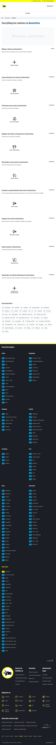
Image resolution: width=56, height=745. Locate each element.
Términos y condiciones (47, 684)
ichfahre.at (7, 742)
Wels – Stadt (33, 541)
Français (16, 736)
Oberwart (32, 380)
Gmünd (5, 581)
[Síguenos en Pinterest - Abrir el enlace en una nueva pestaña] (8, 705)
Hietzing (5, 513)
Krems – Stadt (7, 603)
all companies (51, 76)
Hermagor (33, 417)
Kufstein (32, 466)
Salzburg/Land (7, 423)
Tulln (5, 635)
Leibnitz (5, 377)
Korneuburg (6, 597)
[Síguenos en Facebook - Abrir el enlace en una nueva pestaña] (8, 697)
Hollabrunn (6, 587)
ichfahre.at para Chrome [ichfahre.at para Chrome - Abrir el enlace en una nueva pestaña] (7, 722)
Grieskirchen (33, 503)
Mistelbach (6, 616)
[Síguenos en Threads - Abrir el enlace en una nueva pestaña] (35, 697)
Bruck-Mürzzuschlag (8, 358)
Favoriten (6, 503)
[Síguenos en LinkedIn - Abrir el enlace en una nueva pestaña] (21, 705)
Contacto (17, 684)
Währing (5, 557)
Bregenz (5, 454)
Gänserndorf (6, 584)
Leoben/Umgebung (8, 387)
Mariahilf (5, 535)
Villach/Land (33, 439)
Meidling (5, 538)
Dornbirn (5, 460)
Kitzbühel (33, 463)
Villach (32, 433)
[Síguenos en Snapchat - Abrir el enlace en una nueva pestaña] (48, 701)
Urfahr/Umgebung (35, 535)
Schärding (33, 525)
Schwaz (32, 479)
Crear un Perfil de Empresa (35, 675)
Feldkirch (5, 463)
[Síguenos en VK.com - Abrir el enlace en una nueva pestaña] (35, 705)
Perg (31, 516)
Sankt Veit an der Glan (35, 430)
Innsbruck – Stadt (34, 454)
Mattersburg (33, 371)
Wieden (5, 560)
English (35, 736)
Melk (5, 613)
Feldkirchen (33, 414)
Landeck (32, 470)
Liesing (5, 529)
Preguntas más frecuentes (21, 678)
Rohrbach (33, 522)
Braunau (32, 491)
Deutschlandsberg (8, 361)
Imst (31, 460)
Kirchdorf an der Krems (36, 506)
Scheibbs (5, 629)
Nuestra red (31, 678)
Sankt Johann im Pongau (9, 417)
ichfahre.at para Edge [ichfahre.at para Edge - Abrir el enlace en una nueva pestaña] (31, 722)
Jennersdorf (33, 368)
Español (21, 736)
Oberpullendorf (34, 377)
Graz (4, 364)
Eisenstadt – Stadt (35, 358)
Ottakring (6, 544)
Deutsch (40, 736)
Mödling (5, 610)
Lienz (32, 473)
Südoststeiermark (7, 396)
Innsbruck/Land (34, 457)
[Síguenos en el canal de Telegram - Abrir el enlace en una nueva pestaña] (8, 710)
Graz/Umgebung (7, 371)
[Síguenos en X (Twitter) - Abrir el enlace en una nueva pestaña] (21, 701)
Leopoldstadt (6, 525)
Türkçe (11, 736)
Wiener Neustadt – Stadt (9, 641)
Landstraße (6, 522)
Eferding (32, 494)
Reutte (32, 476)
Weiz (4, 402)
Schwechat (6, 632)
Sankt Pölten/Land (8, 625)
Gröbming (6, 368)
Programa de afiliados (34, 681)
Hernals (5, 510)
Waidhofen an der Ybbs (9, 647)
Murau (5, 393)
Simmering (6, 554)
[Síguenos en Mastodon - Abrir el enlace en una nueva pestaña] (35, 710)
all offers (52, 48)
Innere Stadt (6, 516)
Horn (5, 591)
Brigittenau (6, 494)
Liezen (5, 383)
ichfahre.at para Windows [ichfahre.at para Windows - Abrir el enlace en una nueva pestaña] (19, 726)
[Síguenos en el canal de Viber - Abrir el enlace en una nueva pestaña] (21, 710)
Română (26, 736)
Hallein (5, 414)
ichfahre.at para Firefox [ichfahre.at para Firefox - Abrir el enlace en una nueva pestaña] (19, 722)
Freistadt (32, 497)
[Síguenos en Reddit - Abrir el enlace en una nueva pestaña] (35, 701)
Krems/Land (6, 600)
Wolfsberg (33, 442)
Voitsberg (6, 399)
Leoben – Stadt (7, 380)
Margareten (6, 532)
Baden (5, 578)
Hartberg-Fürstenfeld (8, 374)
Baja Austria (7, 18)
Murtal (5, 390)
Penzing (5, 547)
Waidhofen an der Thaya (9, 644)
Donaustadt (6, 500)
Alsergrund (6, 491)
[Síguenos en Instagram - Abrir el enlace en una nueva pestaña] (21, 697)
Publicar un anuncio (33, 672)
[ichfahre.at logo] (4, 6)
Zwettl (5, 651)
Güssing (32, 364)
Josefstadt (6, 519)
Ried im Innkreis (34, 519)
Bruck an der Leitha (8, 575)
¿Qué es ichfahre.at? (19, 674)
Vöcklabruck (33, 538)
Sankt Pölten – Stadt (8, 622)
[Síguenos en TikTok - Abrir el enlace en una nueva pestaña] (8, 701)
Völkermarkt (33, 436)
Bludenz (5, 457)
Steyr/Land (33, 529)
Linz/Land (33, 513)
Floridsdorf (6, 506)
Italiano (30, 736)
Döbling (5, 497)
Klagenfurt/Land (34, 423)
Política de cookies (46, 681)
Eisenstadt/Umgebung (36, 361)
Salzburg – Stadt (7, 420)
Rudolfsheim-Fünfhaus (9, 551)
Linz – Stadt (33, 510)
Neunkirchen (6, 619)
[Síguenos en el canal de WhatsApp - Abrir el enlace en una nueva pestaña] (48, 705)
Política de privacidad (47, 678)
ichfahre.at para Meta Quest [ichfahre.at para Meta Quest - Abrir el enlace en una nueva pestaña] (19, 729)
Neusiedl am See (34, 374)
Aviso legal (44, 674)
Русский (7, 736)
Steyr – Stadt (33, 532)
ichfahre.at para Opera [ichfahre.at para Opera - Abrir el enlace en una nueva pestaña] (7, 726)
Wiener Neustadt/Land (8, 638)
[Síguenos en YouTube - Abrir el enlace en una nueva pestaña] (48, 697)
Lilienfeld (6, 606)
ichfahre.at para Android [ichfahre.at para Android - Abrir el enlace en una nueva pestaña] (31, 726)
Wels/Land (33, 544)
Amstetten (6, 572)
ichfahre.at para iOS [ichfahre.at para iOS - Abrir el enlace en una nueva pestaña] (6, 729)
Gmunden (33, 500)
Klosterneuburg (7, 594)
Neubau (5, 541)
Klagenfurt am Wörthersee (36, 420)
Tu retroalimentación (20, 681)
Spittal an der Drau (35, 427)
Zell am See (6, 430)
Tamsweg (5, 427)
